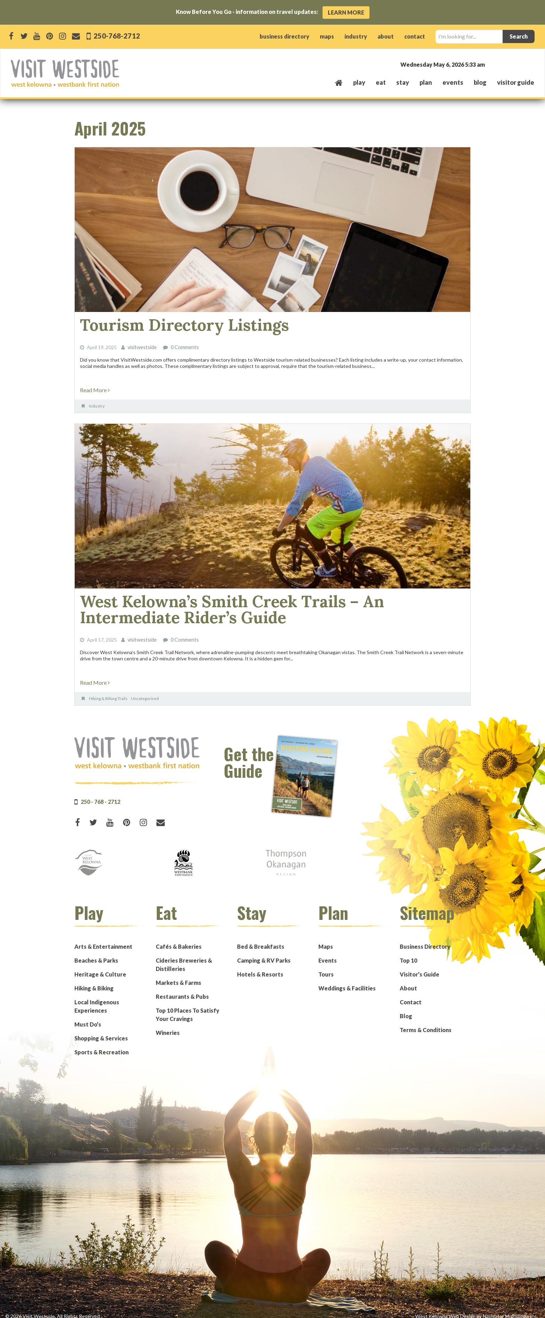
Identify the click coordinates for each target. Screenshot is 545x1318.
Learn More (346, 12)
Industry (97, 403)
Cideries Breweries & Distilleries (184, 957)
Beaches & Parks (96, 953)
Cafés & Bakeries (179, 939)
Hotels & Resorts (260, 967)
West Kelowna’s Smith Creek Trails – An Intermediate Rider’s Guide (259, 605)
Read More (95, 387)
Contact (411, 995)
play (359, 82)
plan (426, 82)
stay (402, 82)
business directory (284, 36)
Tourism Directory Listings (170, 324)
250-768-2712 (116, 35)
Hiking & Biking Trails (108, 691)
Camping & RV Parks (264, 953)
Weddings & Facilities (347, 981)
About (408, 981)
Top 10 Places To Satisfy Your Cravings (187, 1007)
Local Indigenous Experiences (96, 999)
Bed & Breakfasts (260, 939)
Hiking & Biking (94, 981)
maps (327, 36)
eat (381, 82)
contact (414, 36)
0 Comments (184, 345)
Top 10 (408, 953)
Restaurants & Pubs (182, 989)
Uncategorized (145, 691)
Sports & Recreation (101, 1045)
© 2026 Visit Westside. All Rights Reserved (52, 1309)
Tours (326, 967)
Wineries (168, 1025)
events (452, 82)
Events (327, 953)
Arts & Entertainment (103, 939)
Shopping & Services (101, 1031)
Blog (480, 82)
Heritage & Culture (100, 967)
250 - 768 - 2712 (100, 794)
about (385, 36)
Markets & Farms (178, 975)
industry (355, 36)
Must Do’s (87, 1017)
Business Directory (425, 939)
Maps (325, 939)
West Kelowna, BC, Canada (492, 64)
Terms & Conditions (426, 1023)
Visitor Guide (515, 82)
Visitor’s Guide (419, 967)
